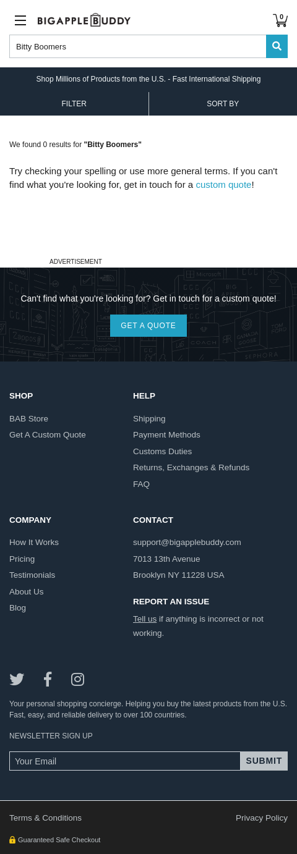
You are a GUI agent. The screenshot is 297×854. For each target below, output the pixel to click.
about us (26, 591)
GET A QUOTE (148, 325)
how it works (34, 542)
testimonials (32, 575)
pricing (22, 559)
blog (17, 607)
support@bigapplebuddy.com (187, 542)
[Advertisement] (149, 223)
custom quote (223, 184)
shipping (149, 418)
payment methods (166, 434)
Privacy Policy (262, 817)
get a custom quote (47, 434)
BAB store (28, 418)
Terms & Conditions (45, 817)
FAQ (141, 484)
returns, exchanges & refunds (191, 467)
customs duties (162, 451)
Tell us (145, 619)
